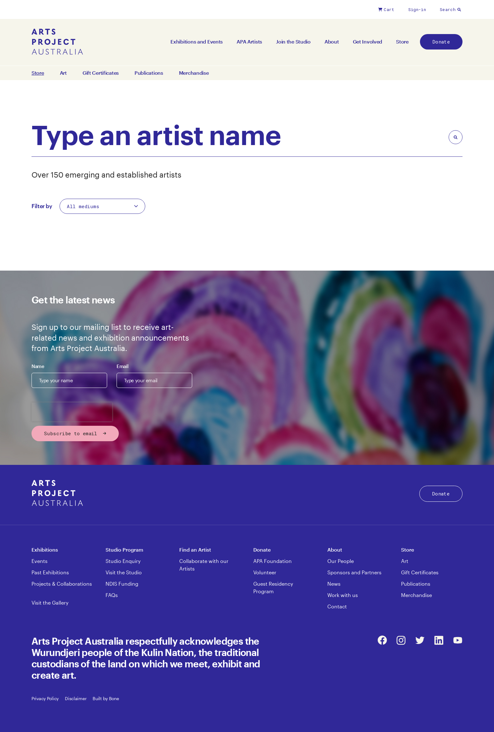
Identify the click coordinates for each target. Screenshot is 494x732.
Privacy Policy (45, 698)
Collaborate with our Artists (203, 564)
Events (40, 561)
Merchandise (194, 73)
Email (122, 366)
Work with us (342, 595)
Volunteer (264, 572)
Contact (337, 606)
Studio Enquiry (123, 561)
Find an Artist (195, 550)
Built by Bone (106, 698)
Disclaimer (75, 698)
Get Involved (367, 41)
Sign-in (417, 9)
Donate (441, 41)
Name (38, 366)
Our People (340, 561)
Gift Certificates (101, 73)
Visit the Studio (124, 572)
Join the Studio (293, 41)
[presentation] (72, 411)
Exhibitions (45, 550)
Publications (149, 73)
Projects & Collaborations (62, 584)
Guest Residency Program (273, 587)
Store (402, 41)
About (332, 41)
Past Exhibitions (50, 572)
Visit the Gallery (50, 603)
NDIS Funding (122, 584)
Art (63, 73)
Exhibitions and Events (196, 41)
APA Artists (249, 41)
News (334, 584)
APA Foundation (272, 561)
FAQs (112, 595)
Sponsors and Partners (354, 572)
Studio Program (124, 550)
